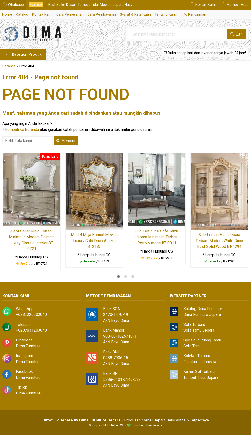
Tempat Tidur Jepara (200, 377)
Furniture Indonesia (199, 361)
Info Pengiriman (193, 15)
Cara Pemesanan (70, 15)
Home (7, 15)
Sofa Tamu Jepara (198, 330)
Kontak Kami (42, 15)
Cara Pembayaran (102, 15)
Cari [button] (236, 34)
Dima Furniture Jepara (202, 314)
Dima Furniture (28, 346)
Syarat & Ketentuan (135, 15)
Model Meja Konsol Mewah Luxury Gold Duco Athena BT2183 (94, 240)
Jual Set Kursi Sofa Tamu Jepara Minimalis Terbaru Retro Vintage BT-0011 (156, 237)
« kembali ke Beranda (20, 129)
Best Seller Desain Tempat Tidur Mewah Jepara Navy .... (92, 5)
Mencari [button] (65, 140)
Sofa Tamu (192, 346)
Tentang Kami (166, 15)
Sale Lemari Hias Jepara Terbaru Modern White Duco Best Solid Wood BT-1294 (219, 240)
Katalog (22, 15)
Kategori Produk (23, 54)
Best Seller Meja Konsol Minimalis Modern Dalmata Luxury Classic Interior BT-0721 (32, 240)
